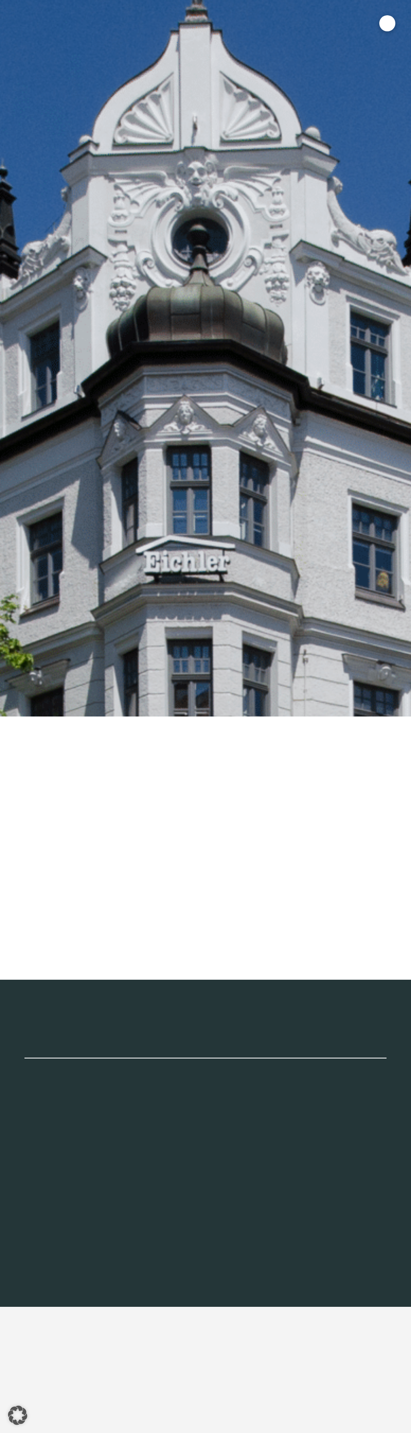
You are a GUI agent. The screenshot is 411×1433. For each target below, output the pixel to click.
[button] (387, 23)
